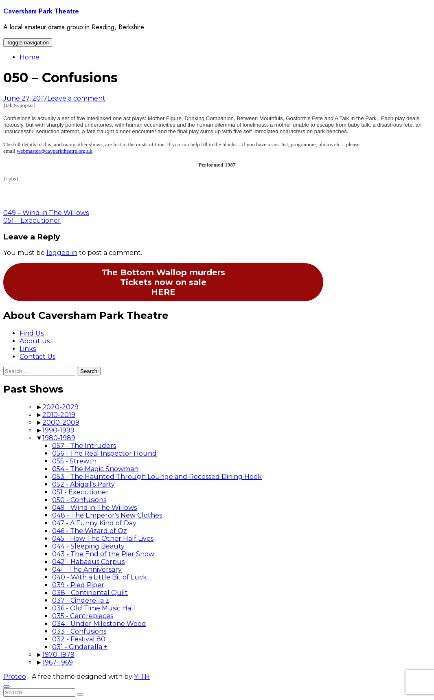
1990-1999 (58, 430)
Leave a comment (76, 98)
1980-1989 (58, 438)
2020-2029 (60, 407)
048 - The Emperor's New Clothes (107, 515)
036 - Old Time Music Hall (93, 608)
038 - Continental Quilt (90, 593)
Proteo (14, 676)
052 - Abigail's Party (83, 484)
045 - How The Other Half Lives (102, 538)
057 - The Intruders (84, 446)
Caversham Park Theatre (41, 11)
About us (35, 341)
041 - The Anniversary (87, 569)
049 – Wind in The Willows (46, 213)
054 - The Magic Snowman (95, 469)
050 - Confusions (79, 500)
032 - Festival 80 (78, 639)
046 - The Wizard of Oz (89, 531)
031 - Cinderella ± (79, 647)
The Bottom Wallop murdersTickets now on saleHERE (163, 282)
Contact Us (37, 356)
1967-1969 (57, 662)
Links (28, 349)
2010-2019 (58, 415)
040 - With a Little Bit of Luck (99, 577)
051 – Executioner (32, 220)
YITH (142, 676)
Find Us (32, 333)
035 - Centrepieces (82, 616)
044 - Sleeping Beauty (88, 546)
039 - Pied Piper (78, 585)
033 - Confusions (79, 631)
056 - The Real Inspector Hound (104, 453)
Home (29, 57)
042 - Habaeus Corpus (88, 562)
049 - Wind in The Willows (94, 507)
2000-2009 (60, 422)
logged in (61, 253)
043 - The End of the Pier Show (103, 554)
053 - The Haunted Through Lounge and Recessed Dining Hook (157, 477)
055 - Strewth (74, 461)
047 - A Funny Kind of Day (94, 523)
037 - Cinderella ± (80, 600)
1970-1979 (58, 654)
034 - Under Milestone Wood (99, 624)
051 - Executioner (80, 492)
